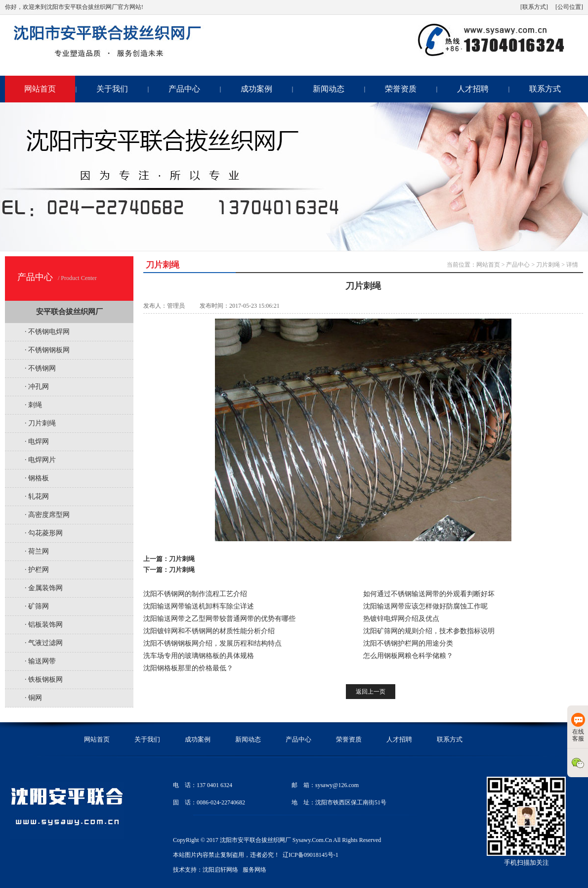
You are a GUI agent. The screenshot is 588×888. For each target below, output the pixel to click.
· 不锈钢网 (40, 368)
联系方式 (545, 89)
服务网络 (254, 869)
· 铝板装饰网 (44, 624)
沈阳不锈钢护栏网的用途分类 (408, 643)
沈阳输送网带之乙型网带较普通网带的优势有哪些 (219, 618)
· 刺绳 (33, 405)
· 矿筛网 (37, 606)
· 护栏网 (37, 569)
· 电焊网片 (40, 460)
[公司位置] (569, 6)
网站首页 (40, 89)
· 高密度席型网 (47, 514)
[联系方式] (534, 6)
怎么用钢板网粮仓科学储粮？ (408, 655)
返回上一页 (370, 691)
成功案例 (256, 89)
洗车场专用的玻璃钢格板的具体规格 (198, 655)
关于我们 (112, 89)
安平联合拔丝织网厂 (69, 312)
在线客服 (578, 727)
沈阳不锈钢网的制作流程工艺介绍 (195, 594)
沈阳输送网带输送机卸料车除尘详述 (198, 606)
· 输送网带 (40, 661)
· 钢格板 (37, 478)
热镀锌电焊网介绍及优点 (401, 618)
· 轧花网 (37, 496)
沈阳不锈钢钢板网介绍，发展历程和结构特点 (212, 643)
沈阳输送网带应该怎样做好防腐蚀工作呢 (425, 606)
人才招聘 (473, 89)
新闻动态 (328, 89)
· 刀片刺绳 (40, 423)
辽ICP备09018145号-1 (310, 854)
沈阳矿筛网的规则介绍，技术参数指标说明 (429, 631)
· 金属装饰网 (44, 588)
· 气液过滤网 (44, 643)
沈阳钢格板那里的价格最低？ (188, 668)
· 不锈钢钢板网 (47, 350)
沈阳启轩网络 (220, 869)
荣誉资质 (401, 89)
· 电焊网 (37, 441)
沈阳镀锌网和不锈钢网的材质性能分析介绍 (209, 631)
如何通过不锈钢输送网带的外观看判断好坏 (429, 594)
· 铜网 (33, 697)
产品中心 (184, 89)
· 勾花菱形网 (44, 533)
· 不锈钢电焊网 (47, 331)
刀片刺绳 (548, 264)
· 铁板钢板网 (44, 679)
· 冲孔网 (37, 386)
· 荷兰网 (37, 551)
